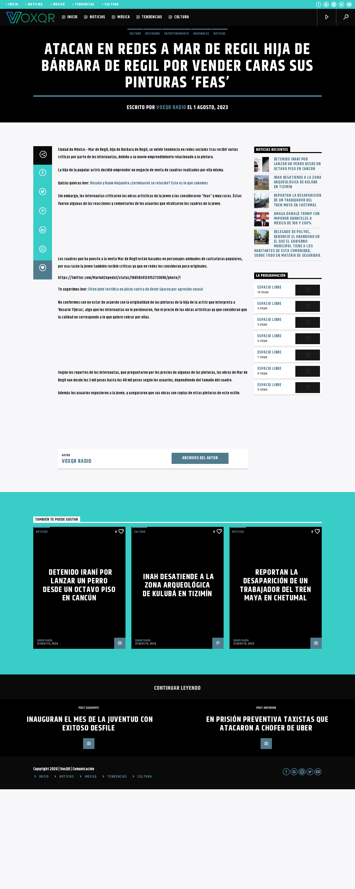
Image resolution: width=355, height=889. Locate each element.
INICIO (11, 4)
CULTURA (110, 4)
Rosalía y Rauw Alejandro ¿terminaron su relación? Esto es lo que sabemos (148, 283)
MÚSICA (57, 4)
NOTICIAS (33, 4)
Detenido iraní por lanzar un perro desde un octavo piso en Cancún (297, 264)
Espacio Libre (269, 387)
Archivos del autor (200, 558)
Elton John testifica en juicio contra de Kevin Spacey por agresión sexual (145, 389)
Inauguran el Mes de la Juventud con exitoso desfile (90, 823)
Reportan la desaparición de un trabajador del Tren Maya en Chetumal (297, 300)
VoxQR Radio (171, 157)
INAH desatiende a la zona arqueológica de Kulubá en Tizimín (297, 282)
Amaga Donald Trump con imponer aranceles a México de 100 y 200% (297, 318)
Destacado (152, 83)
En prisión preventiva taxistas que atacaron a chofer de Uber (267, 823)
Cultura (135, 83)
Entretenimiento (176, 83)
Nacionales (201, 83)
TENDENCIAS (82, 4)
